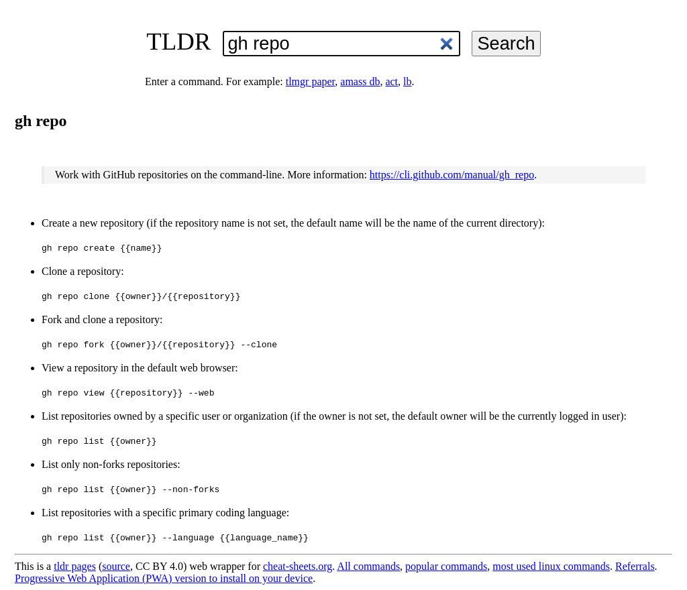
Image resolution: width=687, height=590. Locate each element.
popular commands (446, 566)
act (391, 81)
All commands (368, 566)
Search (506, 43)
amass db (360, 81)
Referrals (635, 566)
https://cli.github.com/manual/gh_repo (452, 174)
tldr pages (75, 566)
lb (407, 81)
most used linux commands (551, 566)
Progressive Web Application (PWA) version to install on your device (164, 578)
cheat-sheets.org (297, 566)
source (116, 566)
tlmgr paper (310, 81)
